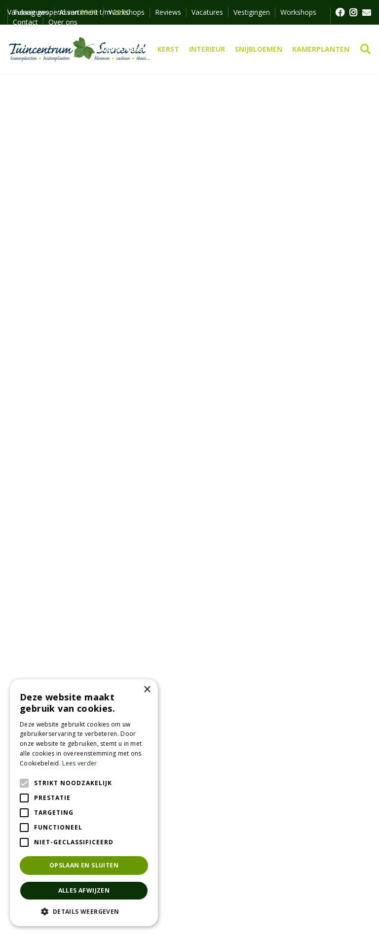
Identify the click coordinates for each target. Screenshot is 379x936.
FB (339, 12)
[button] (84, 911)
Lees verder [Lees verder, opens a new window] (79, 763)
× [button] (147, 689)
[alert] (84, 802)
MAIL (367, 12)
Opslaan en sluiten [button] (83, 865)
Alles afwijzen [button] (84, 890)
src (365, 49)
